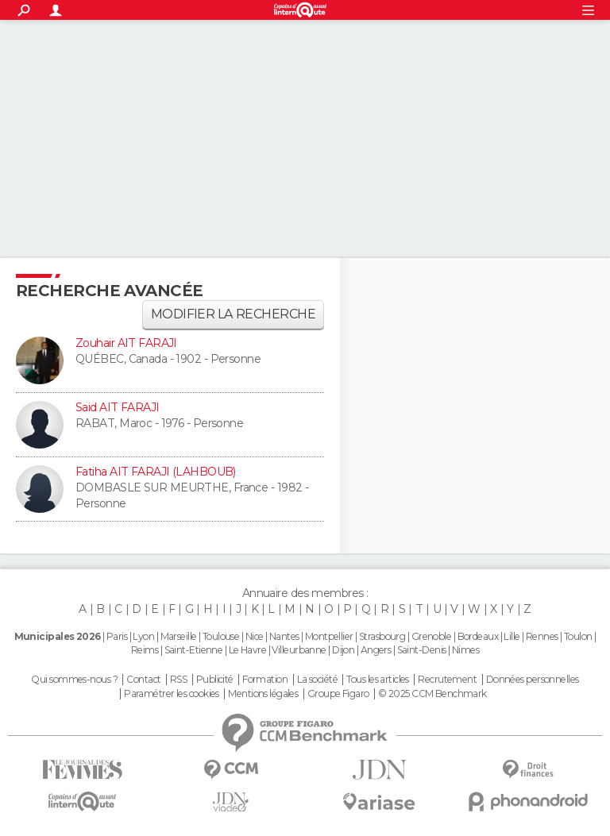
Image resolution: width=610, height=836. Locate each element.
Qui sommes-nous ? (74, 679)
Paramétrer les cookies (171, 693)
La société (317, 679)
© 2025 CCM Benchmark (432, 693)
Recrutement (447, 679)
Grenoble (431, 636)
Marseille (178, 636)
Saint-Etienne (193, 650)
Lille (511, 636)
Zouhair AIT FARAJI (126, 343)
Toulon (578, 636)
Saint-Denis (421, 650)
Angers (376, 650)
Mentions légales (263, 693)
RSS (178, 679)
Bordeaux (478, 636)
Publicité (215, 679)
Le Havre (248, 650)
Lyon (143, 636)
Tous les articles (377, 679)
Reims (144, 650)
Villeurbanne (299, 650)
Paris (116, 636)
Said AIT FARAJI (117, 407)
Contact (143, 679)
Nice (254, 636)
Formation (265, 679)
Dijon (343, 650)
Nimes (465, 650)
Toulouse (221, 636)
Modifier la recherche (233, 314)
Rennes (542, 636)
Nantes (284, 636)
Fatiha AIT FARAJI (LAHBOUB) (155, 471)
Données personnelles (532, 679)
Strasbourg (382, 636)
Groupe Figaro (338, 693)
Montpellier (329, 636)
